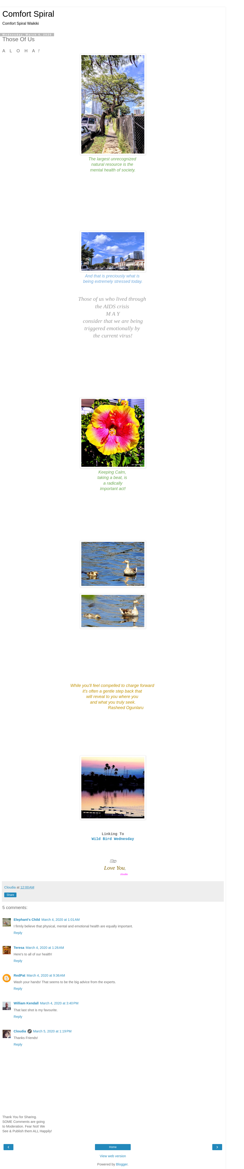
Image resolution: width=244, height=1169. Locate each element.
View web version (113, 1156)
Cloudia (20, 1031)
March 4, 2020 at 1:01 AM (60, 919)
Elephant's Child (27, 919)
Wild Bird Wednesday (113, 839)
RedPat (19, 975)
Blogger (122, 1164)
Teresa (19, 948)
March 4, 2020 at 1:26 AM (45, 948)
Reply (18, 933)
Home (113, 1147)
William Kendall (26, 1003)
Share (10, 895)
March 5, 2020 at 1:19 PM (52, 1031)
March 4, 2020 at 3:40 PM (59, 1003)
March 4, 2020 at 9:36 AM (46, 975)
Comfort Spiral (28, 13)
